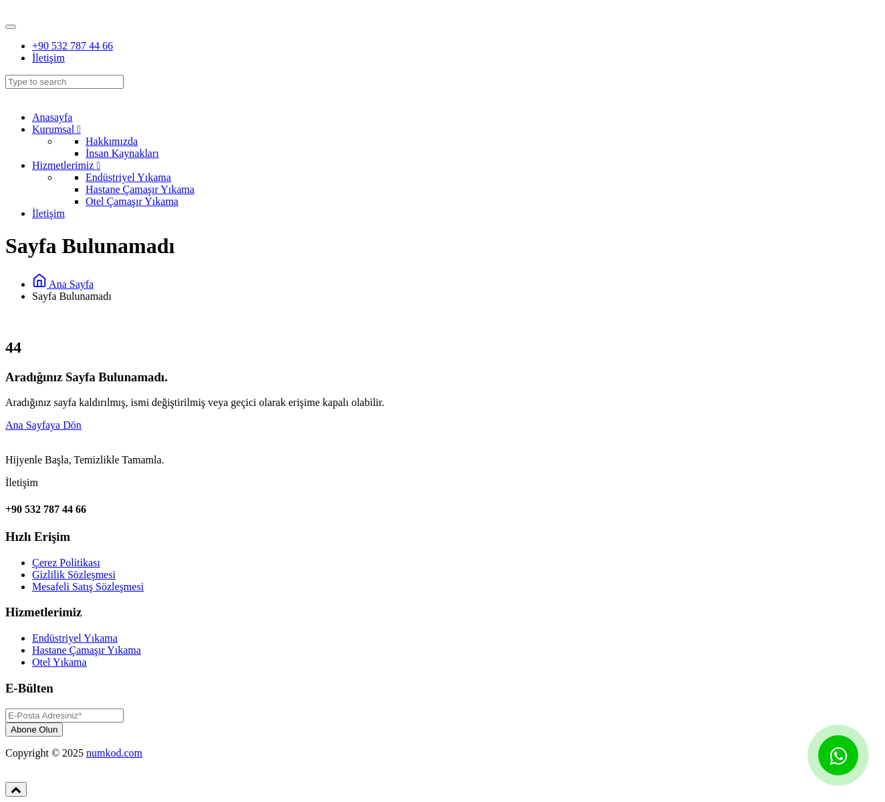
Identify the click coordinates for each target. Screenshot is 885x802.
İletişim (48, 57)
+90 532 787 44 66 (72, 45)
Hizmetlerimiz (66, 165)
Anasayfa (52, 117)
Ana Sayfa (63, 284)
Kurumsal (56, 129)
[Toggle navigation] (10, 27)
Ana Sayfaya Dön (43, 425)
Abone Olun (34, 730)
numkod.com (114, 753)
